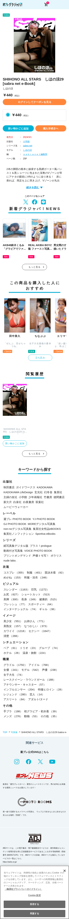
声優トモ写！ (41, 555)
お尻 (11, 594)
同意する (34, 913)
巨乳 (40, 589)
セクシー (40, 631)
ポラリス (56, 555)
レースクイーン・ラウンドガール (29, 679)
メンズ (13, 716)
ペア (10, 647)
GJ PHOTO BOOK (14, 523)
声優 (50, 669)
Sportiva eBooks (45, 533)
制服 (35, 572)
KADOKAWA (45, 487)
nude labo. (9, 560)
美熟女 (13, 626)
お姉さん (35, 621)
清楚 (11, 635)
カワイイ (15, 631)
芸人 (37, 694)
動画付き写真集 (13, 550)
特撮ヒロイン (51, 689)
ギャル (48, 609)
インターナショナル (20, 609)
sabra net (27, 145)
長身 (29, 599)
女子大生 (13, 674)
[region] (34, 892)
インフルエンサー (19, 689)
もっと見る (35, 267)
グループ (49, 647)
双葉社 (40, 502)
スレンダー (16, 589)
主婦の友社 (10, 497)
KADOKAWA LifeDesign (18, 492)
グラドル (15, 664)
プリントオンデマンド (17, 555)
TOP (5, 732)
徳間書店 (59, 497)
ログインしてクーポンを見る (34, 102)
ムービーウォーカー (15, 506)
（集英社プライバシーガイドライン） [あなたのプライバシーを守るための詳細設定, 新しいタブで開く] (23, 889)
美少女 (13, 621)
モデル (30, 669)
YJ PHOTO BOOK (44, 519)
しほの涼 (27, 150)
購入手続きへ (51, 128)
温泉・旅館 (35, 652)
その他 (49, 716)
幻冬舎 (48, 492)
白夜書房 (28, 502)
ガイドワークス (25, 487)
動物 (31, 716)
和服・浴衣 (36, 577)
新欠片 (7, 502)
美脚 (11, 599)
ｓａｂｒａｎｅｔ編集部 (35, 154)
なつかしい (36, 626)
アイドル (39, 664)
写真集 (14, 732)
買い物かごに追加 (18, 128)
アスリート (15, 699)
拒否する (34, 904)
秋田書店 (9, 487)
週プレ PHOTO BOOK (17, 519)
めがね (13, 577)
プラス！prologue (41, 545)
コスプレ (14, 572)
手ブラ (13, 711)
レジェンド (15, 694)
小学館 (26, 141)
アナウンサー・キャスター (24, 684)
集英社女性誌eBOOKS (47, 528)
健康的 (48, 599)
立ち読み (40, 357)
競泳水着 (55, 572)
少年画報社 (35, 497)
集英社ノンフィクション (18, 533)
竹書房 (48, 497)
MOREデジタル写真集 (41, 523)
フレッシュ (15, 604)
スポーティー (41, 604)
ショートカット (36, 594)
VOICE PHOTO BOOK (38, 550)
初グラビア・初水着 (41, 711)
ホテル (12, 652)
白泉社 (17, 502)
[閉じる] (65, 871)
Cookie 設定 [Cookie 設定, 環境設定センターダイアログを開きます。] (34, 895)
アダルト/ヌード (38, 699)
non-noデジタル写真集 (17, 528)
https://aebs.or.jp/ (10, 862)
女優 (11, 669)
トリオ (29, 647)
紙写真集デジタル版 (15, 545)
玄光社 (38, 492)
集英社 (58, 492)
